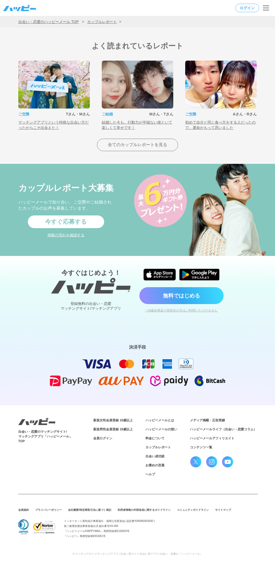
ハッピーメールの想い (161, 429)
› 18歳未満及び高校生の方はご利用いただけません (181, 310)
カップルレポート (102, 22)
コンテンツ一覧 (201, 447)
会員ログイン (102, 438)
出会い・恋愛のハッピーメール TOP (48, 22)
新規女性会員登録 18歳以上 (113, 420)
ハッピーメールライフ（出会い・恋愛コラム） (223, 429)
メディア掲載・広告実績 (207, 420)
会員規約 (23, 509)
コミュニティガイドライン (193, 509)
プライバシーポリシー (48, 509)
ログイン (247, 8)
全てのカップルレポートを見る (137, 144)
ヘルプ (150, 474)
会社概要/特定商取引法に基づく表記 (89, 509)
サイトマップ (223, 509)
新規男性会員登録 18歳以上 (113, 429)
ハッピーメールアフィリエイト (212, 438)
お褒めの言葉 (155, 465)
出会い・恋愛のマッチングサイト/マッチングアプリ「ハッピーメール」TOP (45, 436)
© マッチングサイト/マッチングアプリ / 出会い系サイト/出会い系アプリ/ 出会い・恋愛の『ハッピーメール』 (137, 553)
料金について (155, 438)
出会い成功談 (155, 456)
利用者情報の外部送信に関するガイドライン (144, 509)
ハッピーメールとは (159, 420)
